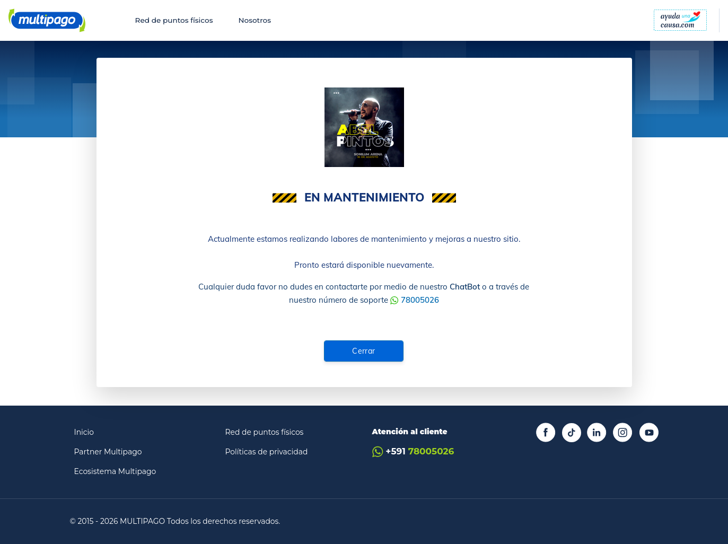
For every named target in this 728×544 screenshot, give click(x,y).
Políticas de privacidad (266, 452)
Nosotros (254, 20)
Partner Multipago (108, 452)
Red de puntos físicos (174, 20)
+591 (413, 451)
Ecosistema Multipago (115, 471)
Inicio (84, 432)
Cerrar (364, 351)
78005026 (420, 300)
